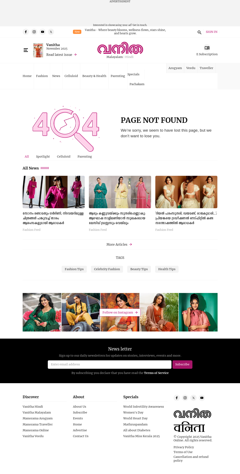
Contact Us (80, 436)
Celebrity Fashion (107, 269)
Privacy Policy (184, 447)
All (27, 156)
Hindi (129, 57)
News (56, 76)
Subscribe (80, 412)
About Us (79, 406)
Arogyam (175, 68)
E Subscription (207, 54)
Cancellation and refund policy (191, 458)
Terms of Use (183, 452)
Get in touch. (140, 25)
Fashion (42, 76)
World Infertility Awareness (143, 406)
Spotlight (43, 156)
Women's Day (133, 412)
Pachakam (137, 84)
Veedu (190, 68)
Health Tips (166, 269)
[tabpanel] (120, 205)
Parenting (118, 76)
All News (36, 168)
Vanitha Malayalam (37, 412)
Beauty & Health (94, 76)
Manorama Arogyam (38, 418)
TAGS (120, 258)
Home (27, 76)
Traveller (206, 68)
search (198, 31)
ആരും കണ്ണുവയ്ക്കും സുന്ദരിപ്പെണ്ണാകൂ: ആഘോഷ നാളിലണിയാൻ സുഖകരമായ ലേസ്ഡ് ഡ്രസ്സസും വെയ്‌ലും (117, 218)
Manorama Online (36, 430)
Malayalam (114, 57)
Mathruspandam (135, 424)
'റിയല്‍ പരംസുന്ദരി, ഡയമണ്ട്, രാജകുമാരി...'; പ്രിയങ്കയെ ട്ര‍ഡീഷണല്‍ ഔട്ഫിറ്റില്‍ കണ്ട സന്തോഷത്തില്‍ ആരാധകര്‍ (186, 218)
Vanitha (53, 44)
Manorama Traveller (38, 424)
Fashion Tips (74, 269)
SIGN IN (211, 32)
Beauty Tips (139, 269)
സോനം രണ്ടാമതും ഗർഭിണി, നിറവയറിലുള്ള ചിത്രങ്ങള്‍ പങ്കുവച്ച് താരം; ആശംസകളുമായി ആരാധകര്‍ (53, 218)
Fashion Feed (31, 230)
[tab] (27, 157)
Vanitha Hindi (33, 406)
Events (78, 418)
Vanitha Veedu (33, 436)
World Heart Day (135, 418)
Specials (133, 74)
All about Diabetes (136, 430)
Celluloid (71, 76)
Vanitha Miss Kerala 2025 (141, 436)
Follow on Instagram (117, 312)
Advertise (80, 430)
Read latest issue (59, 55)
